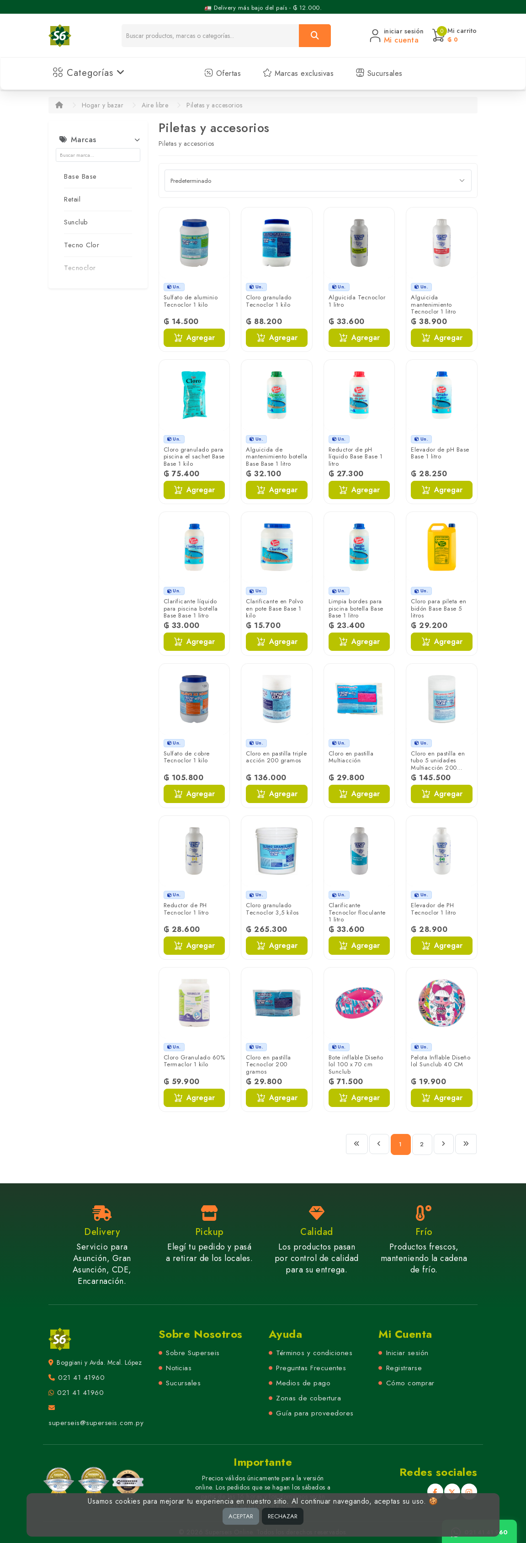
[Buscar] (315, 35)
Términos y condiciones (314, 1353)
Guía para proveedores (315, 1413)
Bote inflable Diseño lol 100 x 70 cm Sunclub (356, 1064)
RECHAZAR (283, 1516)
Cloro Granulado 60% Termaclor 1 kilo (194, 1061)
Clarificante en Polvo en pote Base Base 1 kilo (274, 608)
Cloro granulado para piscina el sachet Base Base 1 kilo (194, 456)
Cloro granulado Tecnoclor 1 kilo (269, 301)
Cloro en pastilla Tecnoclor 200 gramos (268, 1064)
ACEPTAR (240, 1516)
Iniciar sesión (407, 1353)
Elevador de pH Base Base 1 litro (440, 453)
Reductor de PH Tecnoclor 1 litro (186, 909)
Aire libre (155, 105)
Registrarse (404, 1368)
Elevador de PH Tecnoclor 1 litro (433, 909)
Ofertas (222, 73)
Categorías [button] (89, 73)
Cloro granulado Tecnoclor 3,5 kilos (272, 909)
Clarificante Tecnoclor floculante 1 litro (357, 912)
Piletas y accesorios (214, 105)
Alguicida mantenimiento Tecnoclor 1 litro (433, 304)
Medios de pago (303, 1383)
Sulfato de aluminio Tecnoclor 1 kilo (191, 301)
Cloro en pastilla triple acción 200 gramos (276, 757)
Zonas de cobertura (308, 1398)
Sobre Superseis (193, 1353)
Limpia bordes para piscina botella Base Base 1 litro (356, 608)
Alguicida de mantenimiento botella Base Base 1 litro (277, 456)
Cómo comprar (410, 1383)
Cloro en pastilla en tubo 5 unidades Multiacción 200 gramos (438, 764)
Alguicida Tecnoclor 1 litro (357, 301)
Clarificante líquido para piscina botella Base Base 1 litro (191, 608)
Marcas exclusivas (298, 73)
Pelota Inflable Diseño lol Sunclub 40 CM (440, 1061)
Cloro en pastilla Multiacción (351, 757)
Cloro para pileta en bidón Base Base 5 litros (438, 608)
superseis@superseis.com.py (95, 1423)
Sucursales (379, 73)
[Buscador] (210, 35)
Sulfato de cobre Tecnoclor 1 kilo (187, 757)
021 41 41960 (81, 1378)
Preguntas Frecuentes (311, 1368)
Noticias (178, 1368)
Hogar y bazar (103, 105)
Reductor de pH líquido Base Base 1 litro (356, 456)
